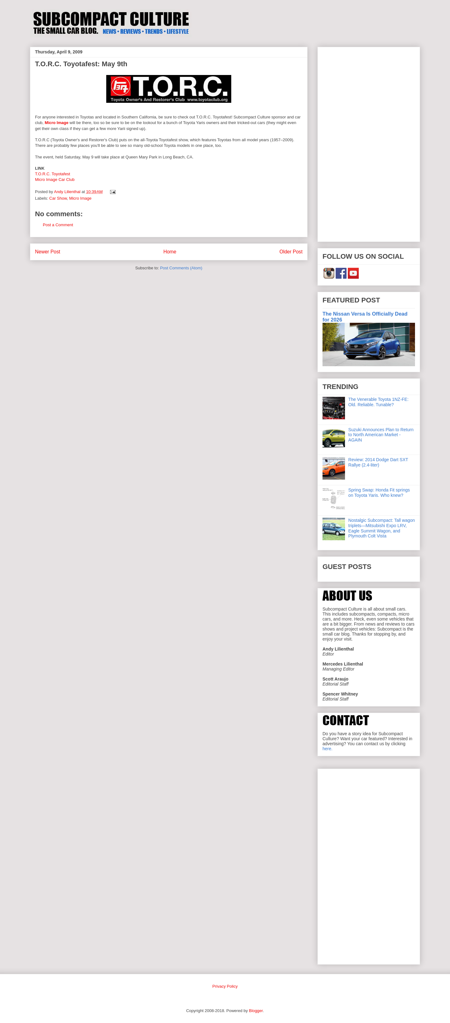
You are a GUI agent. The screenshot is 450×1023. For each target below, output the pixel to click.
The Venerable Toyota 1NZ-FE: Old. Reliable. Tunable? (378, 402)
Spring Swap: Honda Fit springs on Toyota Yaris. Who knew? (379, 492)
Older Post (290, 251)
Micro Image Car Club (54, 179)
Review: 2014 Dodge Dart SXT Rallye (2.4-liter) (378, 462)
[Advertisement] (368, 143)
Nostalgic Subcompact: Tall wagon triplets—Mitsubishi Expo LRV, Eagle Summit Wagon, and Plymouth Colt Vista (381, 528)
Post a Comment (58, 224)
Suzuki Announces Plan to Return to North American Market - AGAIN (381, 435)
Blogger (256, 1010)
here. (327, 748)
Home (170, 251)
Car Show (58, 198)
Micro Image (56, 122)
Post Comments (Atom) (181, 268)
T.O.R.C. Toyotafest (52, 174)
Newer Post (47, 251)
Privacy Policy (225, 986)
